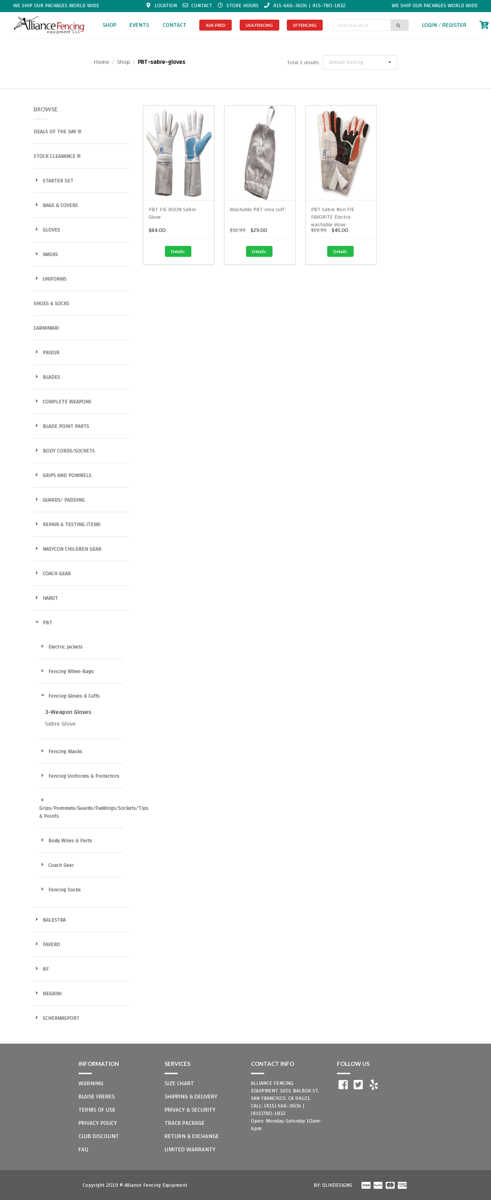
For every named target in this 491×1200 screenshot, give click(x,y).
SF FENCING (305, 25)
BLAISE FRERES (96, 1096)
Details (178, 251)
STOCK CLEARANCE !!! (57, 156)
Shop (123, 62)
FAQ (83, 1149)
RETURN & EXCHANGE (192, 1136)
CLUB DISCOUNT (98, 1136)
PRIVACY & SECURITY (190, 1109)
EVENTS (139, 25)
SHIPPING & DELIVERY (191, 1096)
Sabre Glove (60, 723)
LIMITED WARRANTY (190, 1149)
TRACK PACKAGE (185, 1123)
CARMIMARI (46, 328)
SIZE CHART (179, 1083)
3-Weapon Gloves (68, 712)
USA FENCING (259, 25)
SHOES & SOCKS (51, 304)
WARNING (90, 1083)
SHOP (109, 25)
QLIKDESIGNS (337, 1185)
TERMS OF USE (96, 1109)
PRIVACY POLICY (97, 1123)
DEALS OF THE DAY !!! (57, 132)
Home (101, 62)
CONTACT (174, 25)
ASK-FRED (216, 25)
